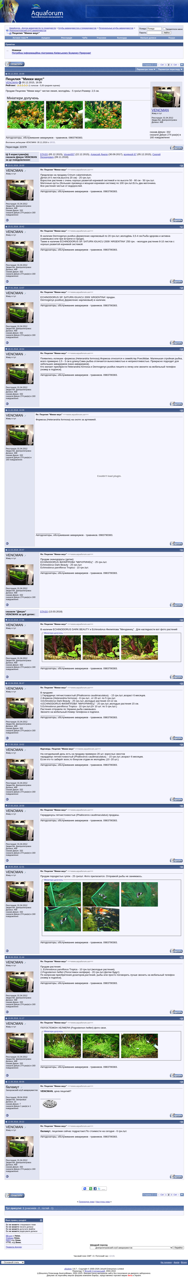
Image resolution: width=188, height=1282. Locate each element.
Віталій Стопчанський (95, 1271)
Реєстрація (66, 38)
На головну (166, 1262)
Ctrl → (176, 65)
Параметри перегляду (169, 69)
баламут (12, 1087)
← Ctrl (161, 65)
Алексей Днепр (99, 154)
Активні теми (19, 38)
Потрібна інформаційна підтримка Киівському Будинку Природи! (51, 53)
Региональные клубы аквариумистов (116, 28)
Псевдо (142, 29)
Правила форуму (14, 1247)
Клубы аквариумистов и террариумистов (77, 28)
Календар (122, 38)
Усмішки (10, 1238)
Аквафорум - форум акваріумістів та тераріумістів (32, 28)
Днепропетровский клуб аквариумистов (27, 30)
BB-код (9, 1236)
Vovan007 (69, 154)
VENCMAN (160, 110)
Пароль (142, 33)
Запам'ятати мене (173, 29)
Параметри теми (145, 69)
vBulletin (68, 1269)
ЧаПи (84, 38)
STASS (44, 154)
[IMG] (8, 1240)
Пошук (172, 38)
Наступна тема (103, 1202)
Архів (176, 1262)
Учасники (101, 38)
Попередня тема (86, 1202)
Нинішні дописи (148, 38)
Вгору (184, 1262)
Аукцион (45, 38)
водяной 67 (130, 154)
